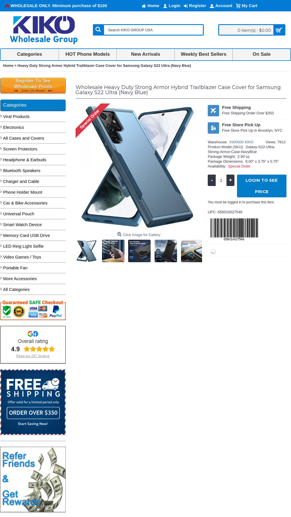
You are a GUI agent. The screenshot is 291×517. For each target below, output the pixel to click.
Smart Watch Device (22, 224)
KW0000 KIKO (241, 142)
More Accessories (20, 278)
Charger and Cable (21, 181)
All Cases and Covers (23, 138)
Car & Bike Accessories (25, 202)
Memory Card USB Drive (26, 235)
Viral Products (16, 116)
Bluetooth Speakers (21, 170)
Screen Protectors (20, 148)
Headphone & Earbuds (24, 159)
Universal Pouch (18, 213)
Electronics (13, 127)
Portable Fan (15, 267)
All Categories (16, 289)
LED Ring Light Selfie (23, 246)
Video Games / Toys (22, 257)
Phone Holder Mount (22, 192)
